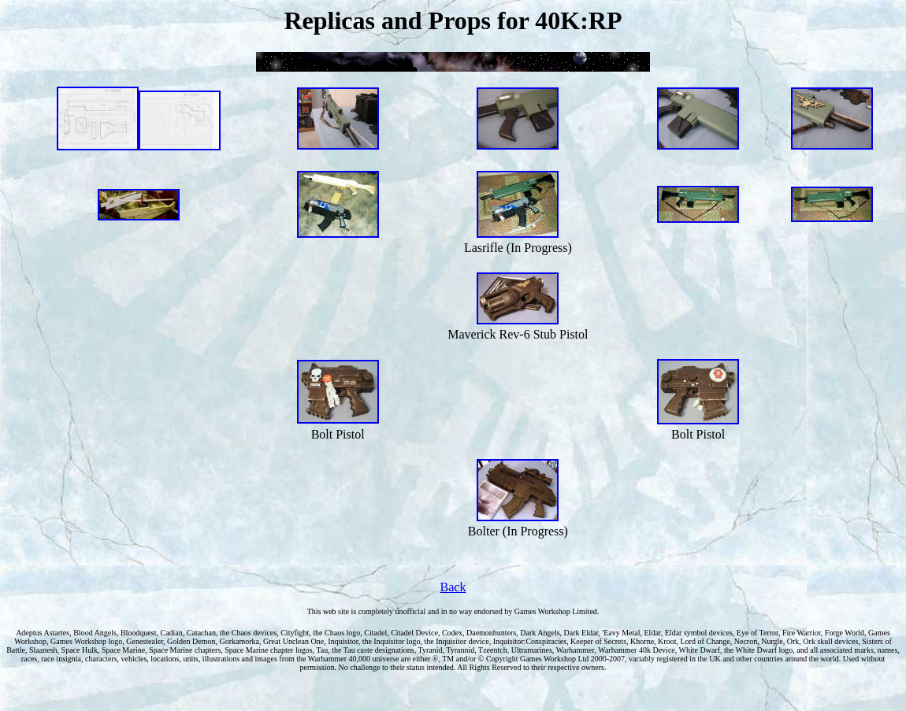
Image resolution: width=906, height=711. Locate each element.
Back (453, 587)
